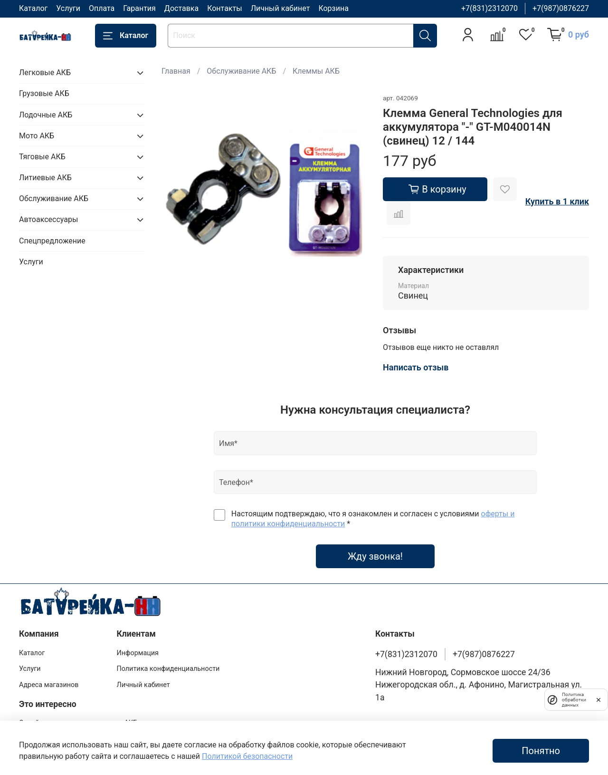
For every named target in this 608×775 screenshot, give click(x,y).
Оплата (101, 8)
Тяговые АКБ (42, 156)
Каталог (33, 8)
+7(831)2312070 (489, 8)
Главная (176, 71)
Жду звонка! (375, 556)
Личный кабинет (280, 8)
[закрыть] (598, 699)
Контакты (224, 8)
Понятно (541, 750)
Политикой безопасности (247, 756)
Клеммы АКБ (316, 71)
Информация (137, 653)
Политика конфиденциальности (167, 669)
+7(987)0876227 (560, 8)
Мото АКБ (36, 135)
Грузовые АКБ (44, 93)
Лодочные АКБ (45, 114)
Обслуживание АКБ (241, 71)
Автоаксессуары (48, 219)
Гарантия (139, 8)
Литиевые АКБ (45, 177)
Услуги (68, 8)
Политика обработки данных (572, 699)
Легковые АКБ (45, 72)
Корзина (333, 8)
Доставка (181, 8)
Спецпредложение (52, 240)
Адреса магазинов (48, 685)
